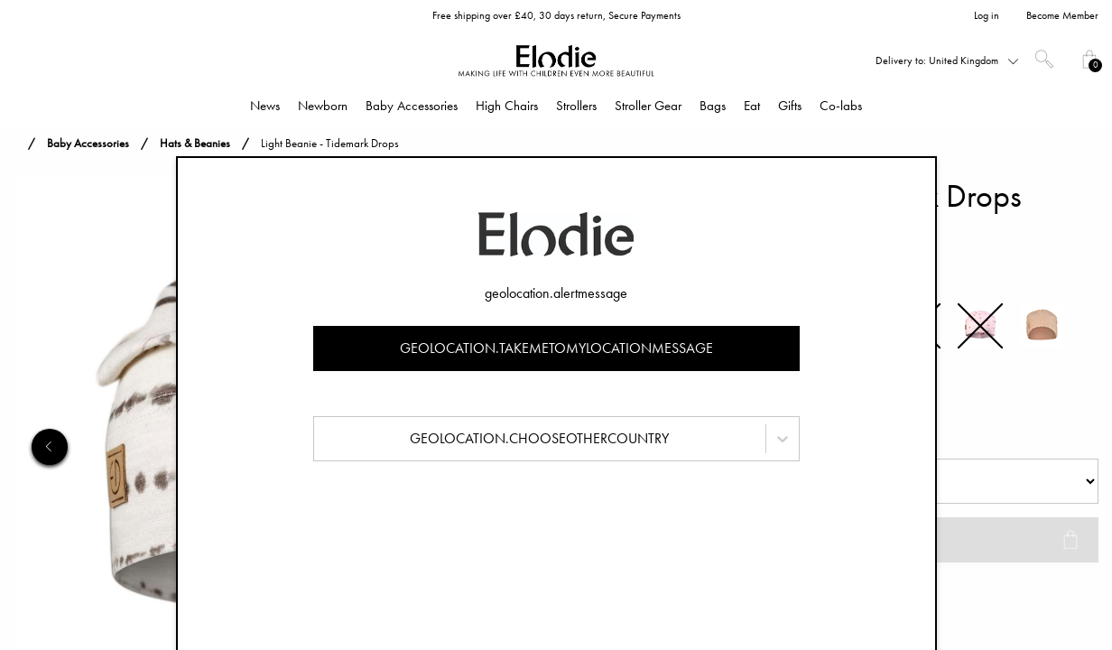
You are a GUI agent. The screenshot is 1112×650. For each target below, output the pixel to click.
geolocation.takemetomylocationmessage (556, 348)
